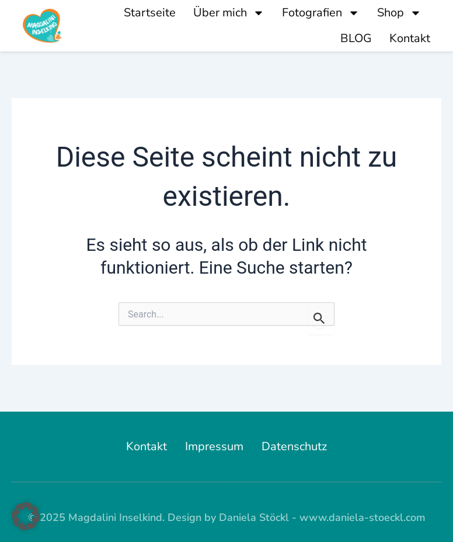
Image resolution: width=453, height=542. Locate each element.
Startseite (150, 12)
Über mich (228, 13)
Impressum (214, 446)
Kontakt (409, 38)
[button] (25, 516)
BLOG (356, 38)
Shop (399, 13)
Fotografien (321, 13)
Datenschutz (294, 446)
